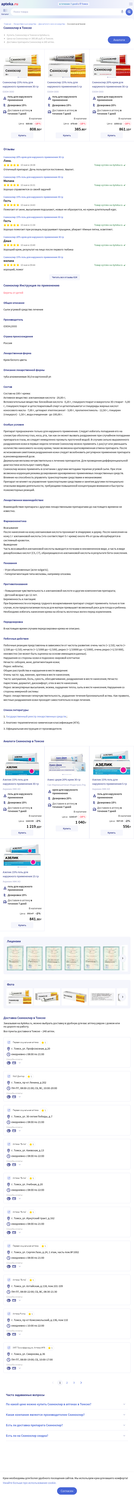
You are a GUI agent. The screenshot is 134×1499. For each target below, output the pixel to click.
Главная (7, 24)
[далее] (122, 958)
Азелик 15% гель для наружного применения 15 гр (21, 874)
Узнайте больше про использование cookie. (29, 1482)
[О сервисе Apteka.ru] (131, 4)
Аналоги (119, 40)
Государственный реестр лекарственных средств (36, 716)
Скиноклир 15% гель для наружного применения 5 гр (64, 84)
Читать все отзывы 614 (64, 277)
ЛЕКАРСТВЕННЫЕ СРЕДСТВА (24, 24)
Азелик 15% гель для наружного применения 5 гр (109, 781)
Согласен (67, 1491)
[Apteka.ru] (9, 4)
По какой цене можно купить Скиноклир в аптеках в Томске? (66, 1404)
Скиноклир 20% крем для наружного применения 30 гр (110, 84)
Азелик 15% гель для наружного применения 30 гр (21, 781)
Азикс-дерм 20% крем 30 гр (63, 779)
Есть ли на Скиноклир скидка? (66, 1436)
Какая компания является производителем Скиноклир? (66, 1415)
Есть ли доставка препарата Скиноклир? (66, 1425)
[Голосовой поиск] (122, 12)
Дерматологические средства (51, 24)
